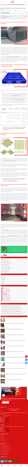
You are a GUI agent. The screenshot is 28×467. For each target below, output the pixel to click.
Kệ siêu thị (3, 279)
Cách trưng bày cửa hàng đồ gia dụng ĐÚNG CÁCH (14, 379)
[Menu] (1, 2)
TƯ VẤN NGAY (5, 402)
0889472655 (7, 299)
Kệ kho (2, 281)
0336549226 (7, 288)
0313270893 (4, 411)
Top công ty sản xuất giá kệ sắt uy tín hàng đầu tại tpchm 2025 (15, 362)
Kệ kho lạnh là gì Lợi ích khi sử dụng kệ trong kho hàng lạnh (12, 307)
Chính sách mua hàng (5, 266)
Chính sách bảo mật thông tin (6, 268)
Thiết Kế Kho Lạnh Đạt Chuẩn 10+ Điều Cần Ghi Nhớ (14, 317)
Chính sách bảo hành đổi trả (6, 262)
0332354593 (8, 290)
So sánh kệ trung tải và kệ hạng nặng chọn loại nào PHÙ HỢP (12, 313)
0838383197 (7, 296)
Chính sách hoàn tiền (5, 260)
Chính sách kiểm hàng (5, 445)
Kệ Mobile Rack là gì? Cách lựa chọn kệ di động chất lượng (11, 311)
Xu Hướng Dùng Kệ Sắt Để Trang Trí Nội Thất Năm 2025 (14, 351)
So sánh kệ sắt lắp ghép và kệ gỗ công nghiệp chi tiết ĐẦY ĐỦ (15, 357)
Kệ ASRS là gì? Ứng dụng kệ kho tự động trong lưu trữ (11, 309)
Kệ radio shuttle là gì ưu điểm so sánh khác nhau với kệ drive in (15, 368)
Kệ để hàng (3, 277)
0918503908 (8, 291)
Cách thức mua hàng (5, 271)
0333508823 (8, 295)
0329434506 (7, 292)
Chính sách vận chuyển (5, 264)
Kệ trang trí (3, 283)
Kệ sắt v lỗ (3, 435)
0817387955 (9, 300)
